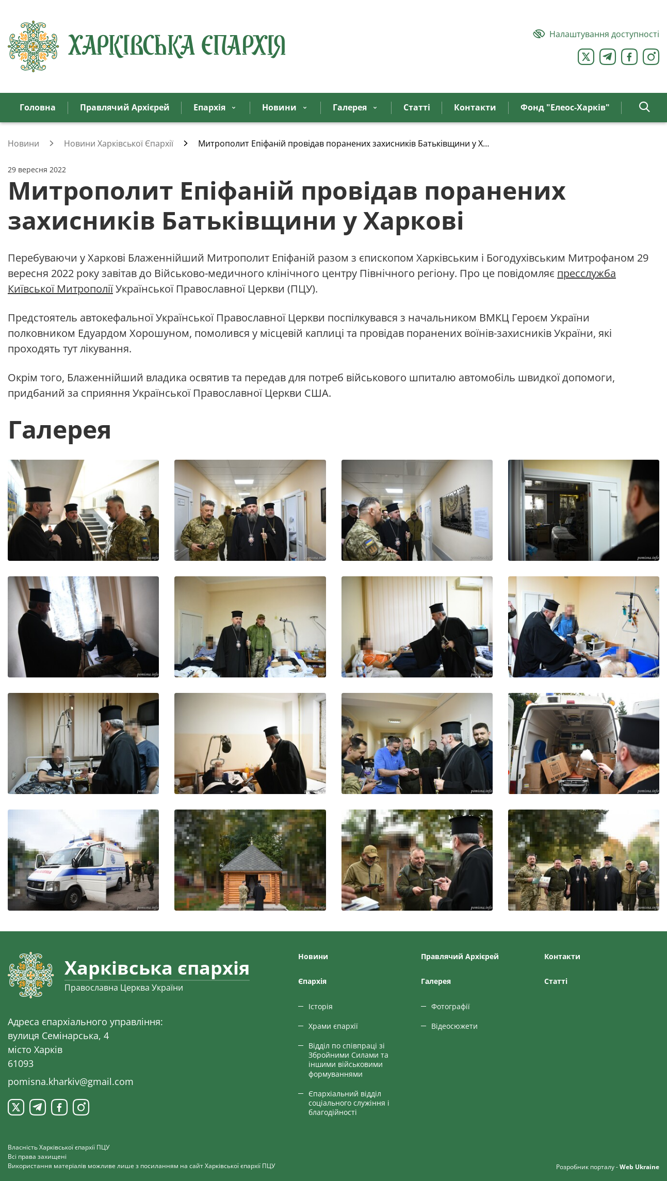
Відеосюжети (454, 1026)
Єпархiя (312, 981)
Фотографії (450, 1006)
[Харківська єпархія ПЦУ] (147, 46)
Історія (320, 1006)
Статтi (555, 981)
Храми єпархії (333, 1026)
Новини (313, 956)
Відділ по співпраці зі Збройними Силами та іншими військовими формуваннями (348, 1060)
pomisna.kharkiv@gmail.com (71, 1081)
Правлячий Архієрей (460, 956)
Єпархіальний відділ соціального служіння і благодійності (348, 1103)
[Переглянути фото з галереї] (83, 510)
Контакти (562, 956)
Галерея (436, 981)
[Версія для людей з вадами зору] (596, 34)
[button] (644, 107)
